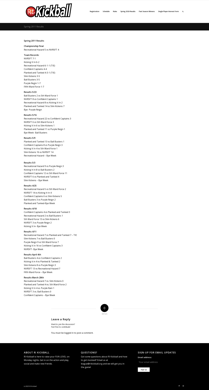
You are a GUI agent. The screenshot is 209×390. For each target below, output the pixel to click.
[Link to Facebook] (179, 386)
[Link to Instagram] (183, 386)
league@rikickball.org (92, 363)
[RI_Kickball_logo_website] (49, 11)
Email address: (145, 357)
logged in (69, 332)
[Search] (182, 11)
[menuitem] (94, 11)
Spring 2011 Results (34, 26)
